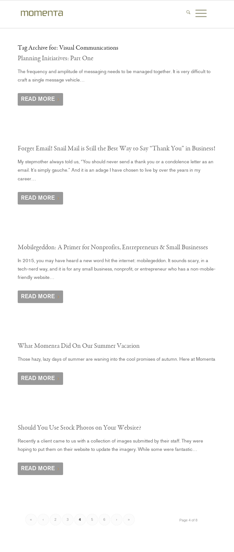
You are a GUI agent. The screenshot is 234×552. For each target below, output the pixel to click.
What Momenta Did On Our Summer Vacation (79, 346)
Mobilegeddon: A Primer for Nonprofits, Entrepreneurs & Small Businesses (113, 247)
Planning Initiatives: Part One (55, 58)
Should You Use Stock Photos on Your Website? (79, 428)
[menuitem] (191, 13)
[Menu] (203, 13)
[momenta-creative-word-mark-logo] (97, 14)
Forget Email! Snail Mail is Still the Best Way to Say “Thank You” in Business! (116, 148)
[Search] (191, 13)
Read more (40, 98)
